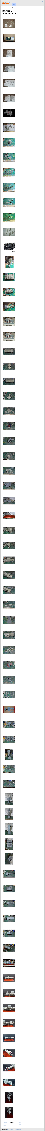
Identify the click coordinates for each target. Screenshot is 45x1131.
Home (14, 4)
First (5, 1122)
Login (42, 1)
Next (20, 1122)
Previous (5, 1125)
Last (20, 1124)
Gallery (3, 7)
